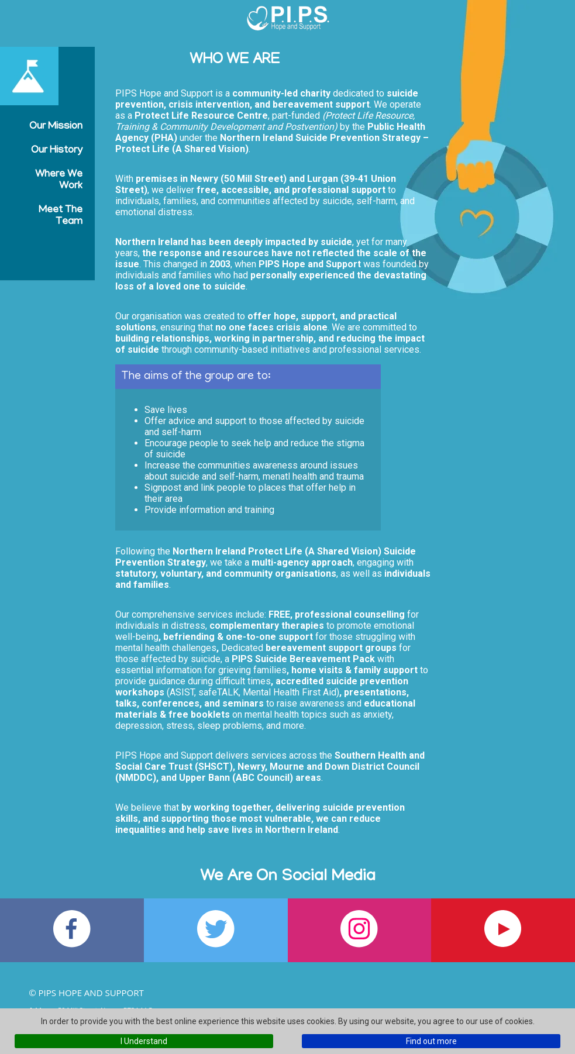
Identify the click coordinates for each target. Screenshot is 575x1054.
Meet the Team (60, 216)
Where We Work (58, 180)
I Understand (143, 1041)
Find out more (431, 1041)
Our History (56, 151)
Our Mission (55, 127)
